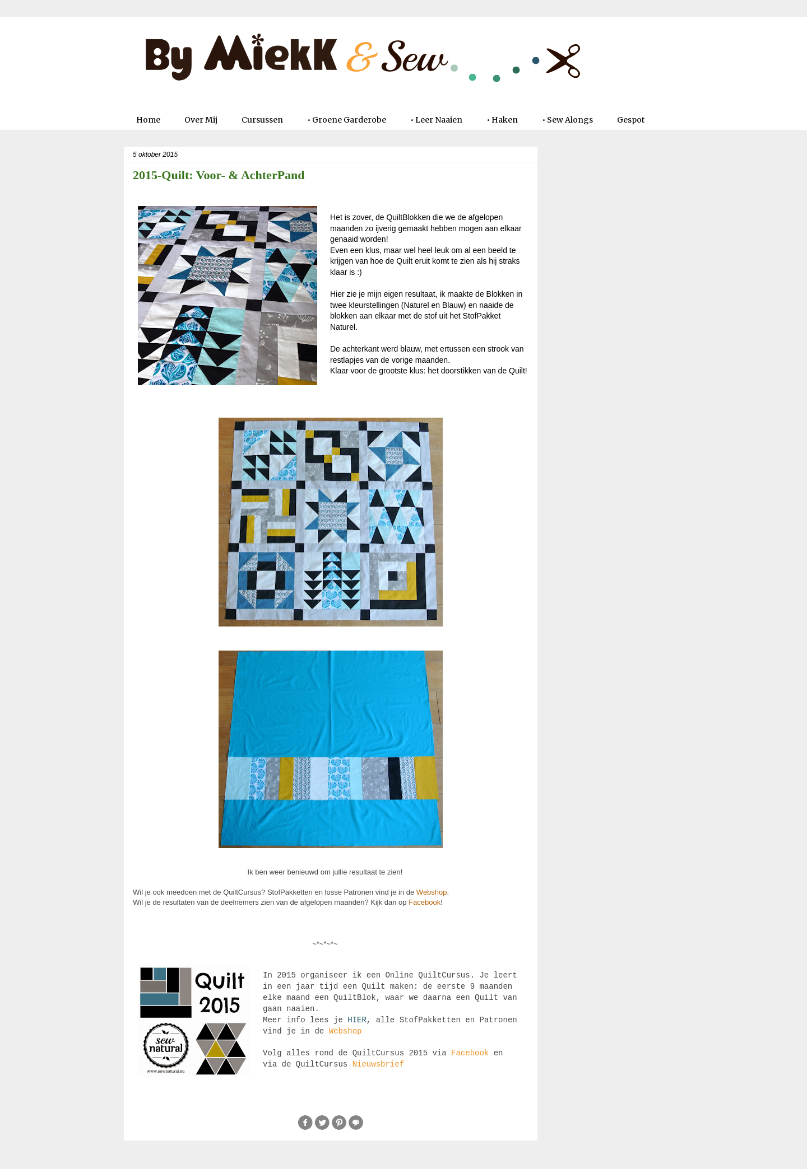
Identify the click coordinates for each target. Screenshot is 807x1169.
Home (148, 120)
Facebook (424, 902)
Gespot (630, 120)
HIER (357, 1020)
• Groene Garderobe (346, 120)
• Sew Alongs (567, 120)
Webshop (431, 892)
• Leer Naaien (436, 120)
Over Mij (200, 120)
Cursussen (262, 120)
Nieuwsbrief (378, 1064)
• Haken (502, 120)
